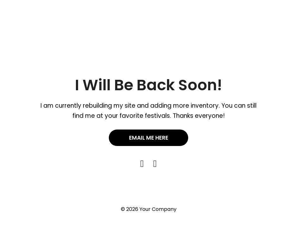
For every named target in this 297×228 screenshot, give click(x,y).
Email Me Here (148, 138)
